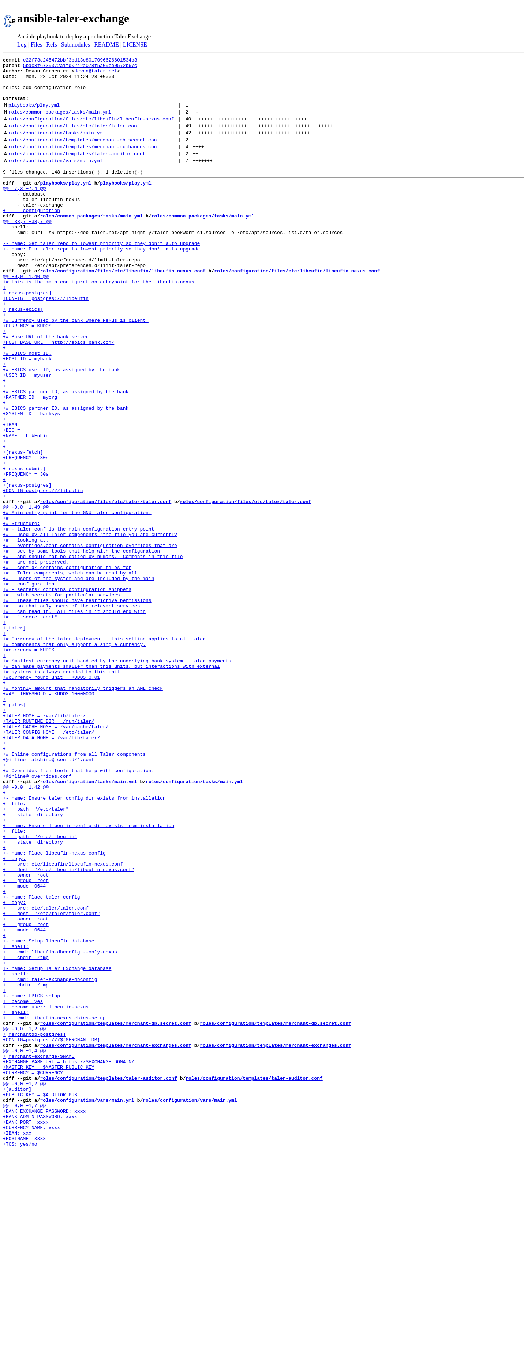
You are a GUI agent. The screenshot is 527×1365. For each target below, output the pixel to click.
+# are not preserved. (35, 658)
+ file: (14, 948)
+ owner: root (26, 1034)
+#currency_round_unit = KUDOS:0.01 (51, 796)
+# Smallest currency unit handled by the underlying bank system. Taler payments (117, 777)
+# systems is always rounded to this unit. (63, 790)
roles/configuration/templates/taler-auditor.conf (76, 171)
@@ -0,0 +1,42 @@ (26, 928)
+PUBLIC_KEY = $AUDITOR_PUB (40, 1297)
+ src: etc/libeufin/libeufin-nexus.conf (63, 1021)
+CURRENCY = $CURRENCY (33, 1271)
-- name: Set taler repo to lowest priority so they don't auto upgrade (101, 276)
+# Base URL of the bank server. (47, 388)
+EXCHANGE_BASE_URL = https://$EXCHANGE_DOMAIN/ (68, 1258)
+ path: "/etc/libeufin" (40, 988)
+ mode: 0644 (24, 1047)
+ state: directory (33, 961)
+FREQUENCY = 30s (26, 533)
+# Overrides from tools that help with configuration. (78, 908)
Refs (51, 44)
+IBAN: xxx (17, 1343)
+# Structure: (21, 612)
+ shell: (16, 1119)
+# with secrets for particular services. (63, 698)
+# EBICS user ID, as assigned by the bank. (63, 427)
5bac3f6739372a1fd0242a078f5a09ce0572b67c (80, 67)
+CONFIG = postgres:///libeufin (46, 342)
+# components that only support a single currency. (74, 757)
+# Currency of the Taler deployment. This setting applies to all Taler (104, 750)
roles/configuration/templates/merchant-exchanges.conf (84, 163)
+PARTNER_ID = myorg (30, 460)
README (106, 44)
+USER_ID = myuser (27, 434)
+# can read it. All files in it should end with (74, 717)
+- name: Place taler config (41, 1060)
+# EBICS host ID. (27, 408)
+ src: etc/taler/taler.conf (46, 1073)
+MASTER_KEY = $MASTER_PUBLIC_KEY (48, 1264)
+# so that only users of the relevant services (71, 711)
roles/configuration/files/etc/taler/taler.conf (74, 138)
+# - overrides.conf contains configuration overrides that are (90, 638)
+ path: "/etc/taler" (35, 955)
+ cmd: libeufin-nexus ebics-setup (54, 1205)
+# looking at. (26, 632)
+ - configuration (31, 236)
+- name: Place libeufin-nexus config (54, 1007)
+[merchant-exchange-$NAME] (40, 1251)
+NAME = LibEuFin (26, 506)
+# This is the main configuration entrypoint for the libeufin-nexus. (100, 322)
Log (22, 44)
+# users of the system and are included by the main (78, 678)
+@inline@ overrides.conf (37, 915)
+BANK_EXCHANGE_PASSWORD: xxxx (44, 1317)
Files (36, 44)
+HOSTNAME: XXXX (24, 1350)
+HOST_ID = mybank (27, 414)
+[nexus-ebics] (23, 355)
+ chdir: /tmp (26, 1133)
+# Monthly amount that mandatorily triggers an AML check (83, 810)
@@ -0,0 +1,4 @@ (24, 1245)
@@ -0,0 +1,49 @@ (26, 592)
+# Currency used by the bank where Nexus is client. (76, 368)
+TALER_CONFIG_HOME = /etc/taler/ (48, 862)
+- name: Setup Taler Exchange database (57, 1146)
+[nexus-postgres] (27, 335)
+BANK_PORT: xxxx (26, 1330)
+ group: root (26, 1040)
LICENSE (135, 44)
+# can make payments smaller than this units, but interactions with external (111, 783)
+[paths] (14, 829)
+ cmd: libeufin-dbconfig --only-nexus (60, 1126)
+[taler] (14, 737)
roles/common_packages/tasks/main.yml (59, 122)
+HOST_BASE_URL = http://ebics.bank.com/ (58, 394)
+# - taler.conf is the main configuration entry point (78, 618)
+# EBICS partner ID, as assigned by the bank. (67, 454)
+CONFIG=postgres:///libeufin (43, 572)
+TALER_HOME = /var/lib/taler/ (44, 843)
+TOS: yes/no (20, 1357)
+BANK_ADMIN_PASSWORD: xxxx (40, 1324)
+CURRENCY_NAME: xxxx (31, 1337)
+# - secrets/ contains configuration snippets (67, 691)
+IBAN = (14, 493)
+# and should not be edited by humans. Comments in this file (93, 651)
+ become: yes (23, 1185)
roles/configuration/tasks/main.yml (56, 147)
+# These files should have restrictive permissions (77, 704)
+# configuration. (30, 684)
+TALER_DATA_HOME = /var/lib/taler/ (51, 869)
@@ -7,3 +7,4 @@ (24, 210)
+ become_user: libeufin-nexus (46, 1192)
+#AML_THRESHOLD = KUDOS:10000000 (48, 816)
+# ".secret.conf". (31, 724)
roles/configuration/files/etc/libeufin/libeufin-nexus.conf (91, 130)
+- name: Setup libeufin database (48, 1113)
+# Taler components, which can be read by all (70, 671)
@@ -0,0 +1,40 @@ (26, 315)
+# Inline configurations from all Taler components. (76, 889)
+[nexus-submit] (24, 546)
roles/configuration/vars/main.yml (55, 179)
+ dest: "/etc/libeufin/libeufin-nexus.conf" (68, 1027)
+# (6, 605)
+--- (8, 935)
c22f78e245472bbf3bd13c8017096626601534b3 (80, 60)
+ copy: (14, 1014)
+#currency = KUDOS (28, 763)
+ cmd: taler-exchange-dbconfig (50, 1159)
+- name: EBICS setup (31, 1179)
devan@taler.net (95, 74)
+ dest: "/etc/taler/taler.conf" (51, 1080)
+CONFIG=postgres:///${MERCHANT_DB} (51, 1231)
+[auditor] (17, 1291)
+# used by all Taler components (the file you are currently (90, 625)
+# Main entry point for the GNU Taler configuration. (77, 599)
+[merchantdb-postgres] (34, 1225)
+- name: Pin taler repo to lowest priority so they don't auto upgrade (101, 282)
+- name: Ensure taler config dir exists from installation (84, 941)
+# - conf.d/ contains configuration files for (67, 665)
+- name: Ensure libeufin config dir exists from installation (88, 974)
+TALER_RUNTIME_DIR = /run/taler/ (48, 849)
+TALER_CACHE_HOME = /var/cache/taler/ (56, 856)
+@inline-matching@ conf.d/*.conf (48, 895)
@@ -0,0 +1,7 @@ (24, 1311)
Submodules (75, 44)
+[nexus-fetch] (23, 526)
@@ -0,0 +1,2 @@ (24, 1218)
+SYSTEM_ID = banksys (31, 480)
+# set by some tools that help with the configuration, (83, 645)
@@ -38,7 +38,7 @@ (27, 249)
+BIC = (13, 500)
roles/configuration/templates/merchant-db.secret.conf (84, 155)
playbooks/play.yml (34, 114)
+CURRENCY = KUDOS (27, 375)
